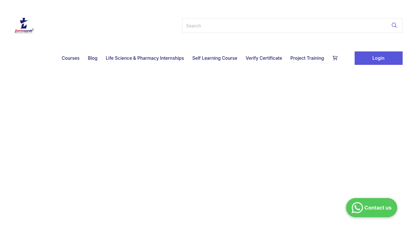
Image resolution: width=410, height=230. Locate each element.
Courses (71, 58)
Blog (93, 58)
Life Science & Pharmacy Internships (145, 58)
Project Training (307, 58)
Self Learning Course (214, 58)
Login (379, 58)
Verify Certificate (263, 58)
